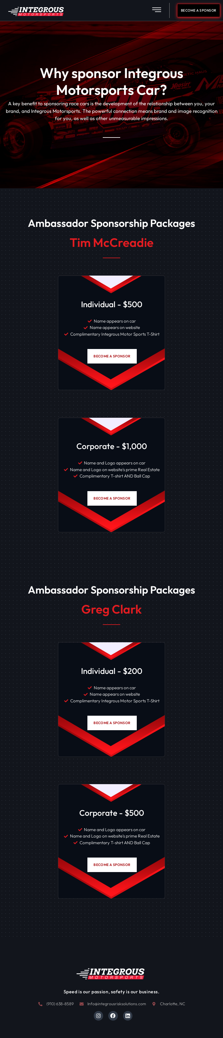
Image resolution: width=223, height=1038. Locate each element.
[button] (156, 10)
